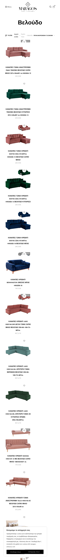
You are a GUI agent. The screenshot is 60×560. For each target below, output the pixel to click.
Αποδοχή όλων (35, 552)
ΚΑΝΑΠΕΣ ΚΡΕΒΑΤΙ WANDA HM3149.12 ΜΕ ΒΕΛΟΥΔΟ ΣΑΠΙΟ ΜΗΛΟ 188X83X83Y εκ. (43, 234)
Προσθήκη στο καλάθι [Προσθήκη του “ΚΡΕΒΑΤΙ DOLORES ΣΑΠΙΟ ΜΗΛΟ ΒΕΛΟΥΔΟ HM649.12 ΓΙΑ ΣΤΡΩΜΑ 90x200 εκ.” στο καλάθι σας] (26, 417)
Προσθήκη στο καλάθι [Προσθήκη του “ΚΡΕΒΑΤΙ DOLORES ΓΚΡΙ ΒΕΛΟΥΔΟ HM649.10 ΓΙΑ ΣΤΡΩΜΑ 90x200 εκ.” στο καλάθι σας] (26, 375)
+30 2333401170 (30, 485)
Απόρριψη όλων (16, 552)
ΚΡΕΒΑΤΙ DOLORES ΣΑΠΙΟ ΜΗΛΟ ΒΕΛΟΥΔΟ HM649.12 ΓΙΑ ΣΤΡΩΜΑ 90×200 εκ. (17, 443)
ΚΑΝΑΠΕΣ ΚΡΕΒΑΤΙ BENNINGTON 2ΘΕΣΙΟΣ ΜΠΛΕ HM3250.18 (43, 152)
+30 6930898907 (30, 489)
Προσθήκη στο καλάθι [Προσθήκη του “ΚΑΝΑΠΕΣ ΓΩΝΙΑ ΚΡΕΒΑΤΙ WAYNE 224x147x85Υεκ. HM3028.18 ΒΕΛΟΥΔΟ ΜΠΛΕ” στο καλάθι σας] (26, 127)
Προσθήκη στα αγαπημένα (22, 42)
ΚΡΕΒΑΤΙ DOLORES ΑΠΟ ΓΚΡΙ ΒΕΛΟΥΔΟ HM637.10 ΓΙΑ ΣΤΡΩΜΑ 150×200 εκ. (43, 361)
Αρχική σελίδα (16, 35)
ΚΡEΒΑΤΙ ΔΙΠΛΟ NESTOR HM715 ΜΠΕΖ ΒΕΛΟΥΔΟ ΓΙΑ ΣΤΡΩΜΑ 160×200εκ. (43, 276)
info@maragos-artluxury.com (30, 481)
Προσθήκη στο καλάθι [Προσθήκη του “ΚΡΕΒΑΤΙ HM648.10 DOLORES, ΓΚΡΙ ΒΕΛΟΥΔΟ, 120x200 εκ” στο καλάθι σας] (52, 417)
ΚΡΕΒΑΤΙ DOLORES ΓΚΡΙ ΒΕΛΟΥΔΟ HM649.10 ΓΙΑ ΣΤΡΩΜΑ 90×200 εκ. (17, 400)
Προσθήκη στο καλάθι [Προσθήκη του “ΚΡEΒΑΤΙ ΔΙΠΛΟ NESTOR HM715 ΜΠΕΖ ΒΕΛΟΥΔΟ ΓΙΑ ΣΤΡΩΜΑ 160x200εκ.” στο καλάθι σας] (52, 251)
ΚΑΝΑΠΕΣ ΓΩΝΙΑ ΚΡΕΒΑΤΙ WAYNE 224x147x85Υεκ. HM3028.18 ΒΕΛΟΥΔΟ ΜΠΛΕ (16, 152)
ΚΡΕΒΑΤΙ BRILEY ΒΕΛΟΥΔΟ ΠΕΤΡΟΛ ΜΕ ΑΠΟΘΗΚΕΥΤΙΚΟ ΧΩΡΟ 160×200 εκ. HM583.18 (17, 361)
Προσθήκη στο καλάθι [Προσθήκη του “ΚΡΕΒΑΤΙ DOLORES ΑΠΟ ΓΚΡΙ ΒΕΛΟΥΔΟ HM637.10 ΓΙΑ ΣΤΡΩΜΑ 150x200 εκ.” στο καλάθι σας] (52, 336)
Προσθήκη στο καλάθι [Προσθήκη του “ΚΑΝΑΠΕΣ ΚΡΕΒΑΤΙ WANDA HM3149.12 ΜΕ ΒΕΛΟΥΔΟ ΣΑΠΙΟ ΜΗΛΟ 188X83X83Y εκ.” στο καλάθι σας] (52, 209)
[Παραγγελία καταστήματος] (44, 35)
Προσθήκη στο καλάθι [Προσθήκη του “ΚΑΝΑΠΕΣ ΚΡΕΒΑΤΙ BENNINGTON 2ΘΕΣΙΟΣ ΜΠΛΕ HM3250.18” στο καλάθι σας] (52, 127)
